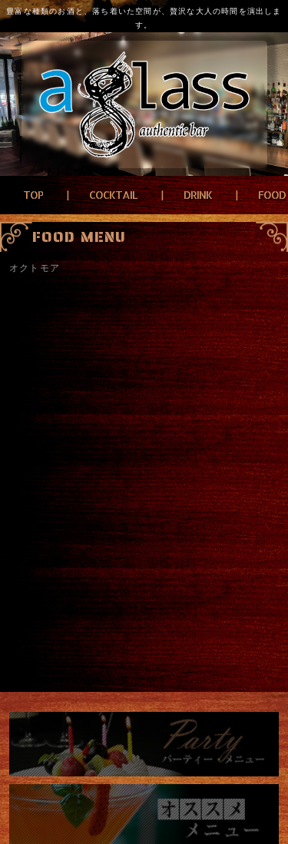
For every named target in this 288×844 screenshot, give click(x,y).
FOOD (272, 194)
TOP (33, 194)
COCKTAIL (113, 194)
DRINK (198, 194)
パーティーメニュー (144, 744)
